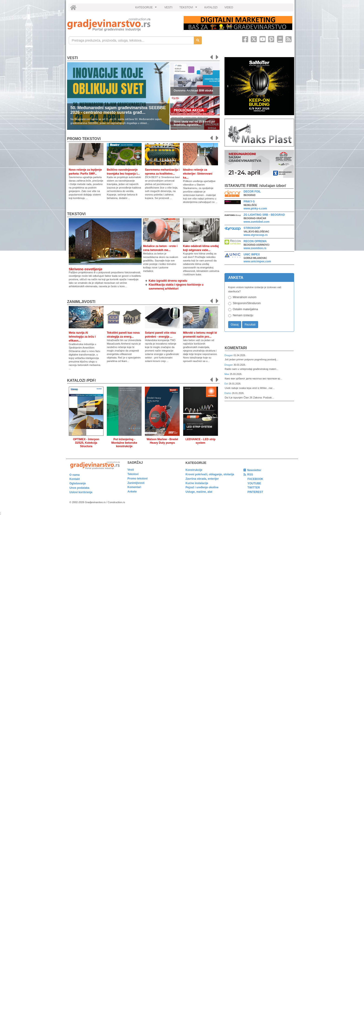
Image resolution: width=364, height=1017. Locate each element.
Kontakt (74, 479)
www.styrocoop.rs (256, 235)
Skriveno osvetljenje (85, 269)
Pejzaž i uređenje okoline (201, 487)
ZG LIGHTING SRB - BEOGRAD (264, 214)
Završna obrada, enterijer (202, 478)
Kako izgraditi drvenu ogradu (168, 280)
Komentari (236, 348)
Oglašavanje (77, 483)
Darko (228, 393)
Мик (227, 374)
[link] (122, 24)
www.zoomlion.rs (255, 248)
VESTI (168, 7)
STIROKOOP (252, 228)
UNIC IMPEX (252, 254)
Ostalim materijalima (245, 309)
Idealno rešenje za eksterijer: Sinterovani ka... (197, 173)
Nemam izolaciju (243, 315)
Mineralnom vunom (245, 297)
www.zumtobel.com (257, 221)
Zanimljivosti (81, 302)
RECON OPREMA (255, 241)
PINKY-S (249, 201)
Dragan (229, 355)
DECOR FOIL (252, 191)
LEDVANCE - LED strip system (200, 441)
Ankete (132, 491)
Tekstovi (76, 214)
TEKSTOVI (188, 8)
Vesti (72, 58)
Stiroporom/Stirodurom (247, 303)
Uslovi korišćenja (80, 492)
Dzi (226, 383)
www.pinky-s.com (255, 208)
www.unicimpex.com (257, 261)
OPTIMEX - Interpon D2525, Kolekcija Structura (86, 443)
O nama (74, 474)
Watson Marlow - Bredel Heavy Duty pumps (162, 441)
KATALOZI (211, 7)
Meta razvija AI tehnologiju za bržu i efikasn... (82, 336)
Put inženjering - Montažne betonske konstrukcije (124, 443)
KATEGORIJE (146, 8)
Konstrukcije (193, 470)
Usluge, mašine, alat (198, 491)
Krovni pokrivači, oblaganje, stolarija (209, 474)
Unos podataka (79, 487)
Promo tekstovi (137, 478)
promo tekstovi (84, 139)
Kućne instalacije (196, 483)
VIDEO (228, 7)
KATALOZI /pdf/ (81, 380)
